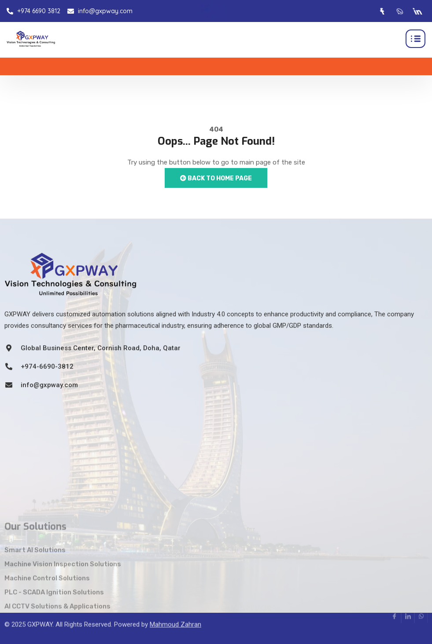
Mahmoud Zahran (175, 615)
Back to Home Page (216, 178)
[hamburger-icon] (415, 38)
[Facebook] (381, 11)
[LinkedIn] (416, 11)
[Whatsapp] (399, 11)
